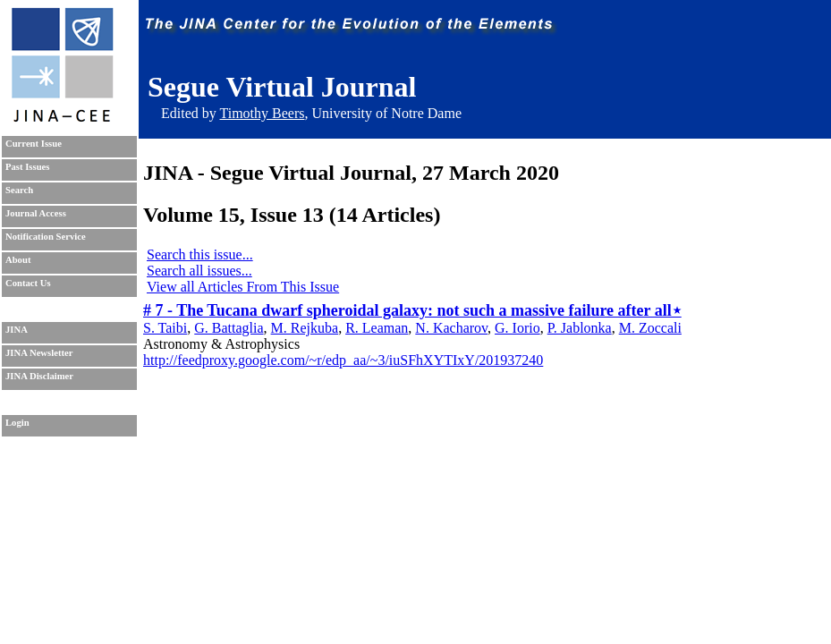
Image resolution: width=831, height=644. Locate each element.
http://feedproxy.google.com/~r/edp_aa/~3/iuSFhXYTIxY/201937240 (343, 360)
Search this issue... (200, 254)
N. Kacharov (451, 327)
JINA (16, 330)
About (17, 260)
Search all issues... (199, 270)
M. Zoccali (650, 327)
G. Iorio (517, 327)
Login (17, 423)
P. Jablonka (579, 327)
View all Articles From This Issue (243, 286)
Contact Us (28, 283)
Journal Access (35, 213)
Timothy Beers (261, 113)
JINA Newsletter (38, 353)
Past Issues (27, 167)
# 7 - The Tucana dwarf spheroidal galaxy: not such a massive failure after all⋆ (412, 310)
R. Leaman (376, 327)
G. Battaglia (228, 327)
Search (19, 190)
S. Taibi (165, 327)
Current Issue (33, 143)
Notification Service (45, 237)
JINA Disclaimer (39, 376)
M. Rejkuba (305, 327)
